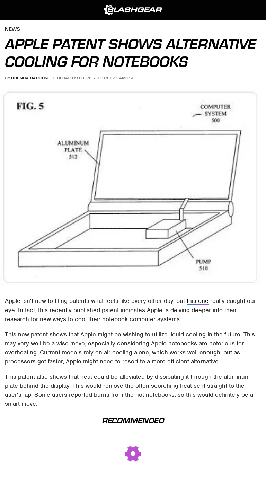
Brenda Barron (29, 78)
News (12, 29)
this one (198, 301)
